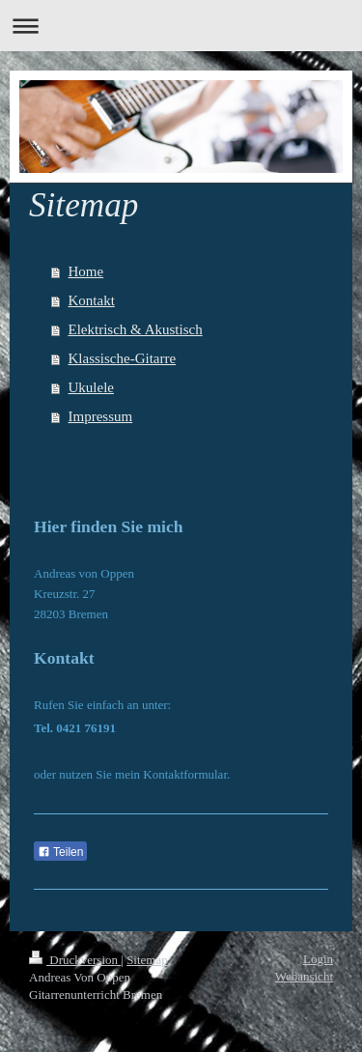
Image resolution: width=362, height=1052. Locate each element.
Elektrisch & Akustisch (136, 329)
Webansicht (304, 976)
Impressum (101, 416)
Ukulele (91, 387)
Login (318, 959)
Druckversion (75, 959)
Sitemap (147, 959)
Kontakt (92, 300)
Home (86, 271)
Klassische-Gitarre (123, 358)
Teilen (60, 852)
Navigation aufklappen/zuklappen (181, 25)
